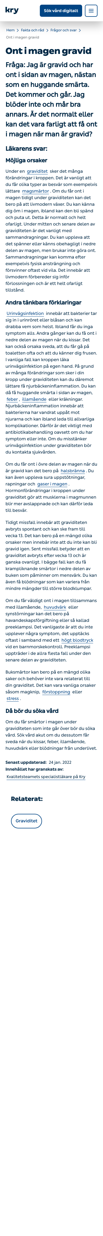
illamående (34, 399)
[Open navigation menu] (91, 11)
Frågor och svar (64, 30)
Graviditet (26, 821)
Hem (10, 30)
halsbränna (73, 471)
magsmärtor (35, 191)
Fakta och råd (32, 30)
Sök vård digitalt (61, 10)
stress (13, 698)
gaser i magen (52, 484)
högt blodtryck (77, 640)
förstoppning (56, 692)
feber (12, 399)
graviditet (37, 171)
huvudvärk (55, 607)
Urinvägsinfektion (25, 313)
